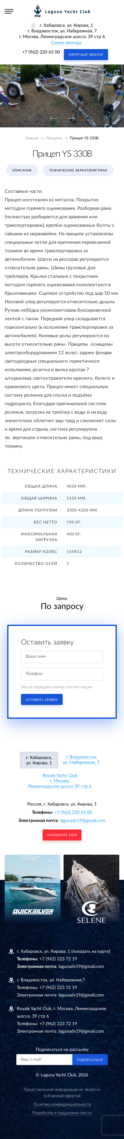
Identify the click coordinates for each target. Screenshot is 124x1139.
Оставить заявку (42, 699)
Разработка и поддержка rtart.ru (62, 1113)
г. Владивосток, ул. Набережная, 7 (81, 760)
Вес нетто (45, 522)
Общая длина (41, 486)
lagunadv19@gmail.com (83, 820)
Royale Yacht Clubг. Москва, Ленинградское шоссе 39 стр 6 (59, 781)
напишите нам (62, 835)
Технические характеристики (78, 170)
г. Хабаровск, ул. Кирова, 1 (39, 760)
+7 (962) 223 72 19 (58, 959)
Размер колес (41, 552)
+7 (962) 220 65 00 (41, 52)
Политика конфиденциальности (62, 1105)
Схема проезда (66, 43)
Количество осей (36, 564)
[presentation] (53, 118)
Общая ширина (39, 498)
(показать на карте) (90, 951)
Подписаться (90, 1060)
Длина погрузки (37, 510)
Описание (22, 170)
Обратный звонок (86, 54)
